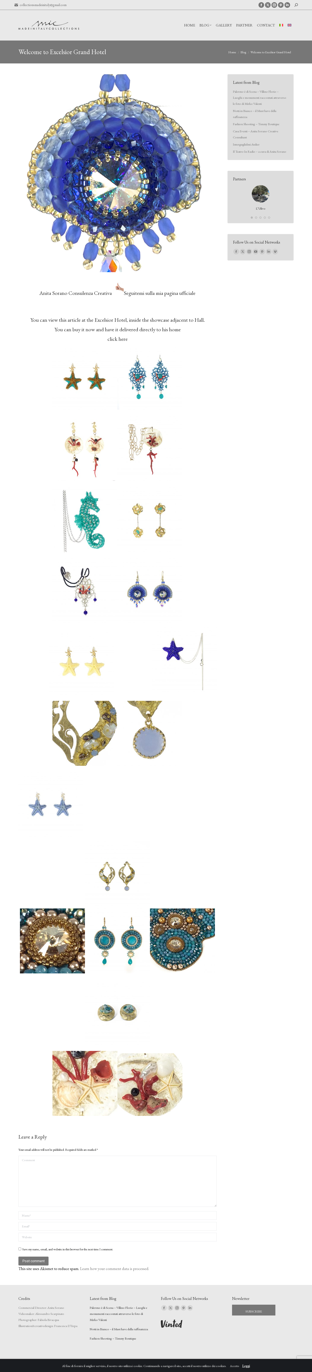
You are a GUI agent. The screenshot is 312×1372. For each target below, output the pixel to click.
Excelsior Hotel (110, 319)
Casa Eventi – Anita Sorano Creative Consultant (255, 134)
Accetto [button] (234, 1366)
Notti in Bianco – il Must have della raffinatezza (254, 114)
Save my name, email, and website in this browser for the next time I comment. (67, 1249)
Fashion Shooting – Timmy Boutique (256, 124)
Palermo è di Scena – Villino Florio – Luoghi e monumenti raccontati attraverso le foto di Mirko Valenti (259, 97)
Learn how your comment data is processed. (114, 1268)
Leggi (246, 1366)
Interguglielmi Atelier (246, 144)
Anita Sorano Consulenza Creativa (75, 292)
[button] (252, 218)
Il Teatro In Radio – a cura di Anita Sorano (259, 151)
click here (117, 338)
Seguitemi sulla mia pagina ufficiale (159, 292)
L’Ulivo (260, 208)
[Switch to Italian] (281, 25)
